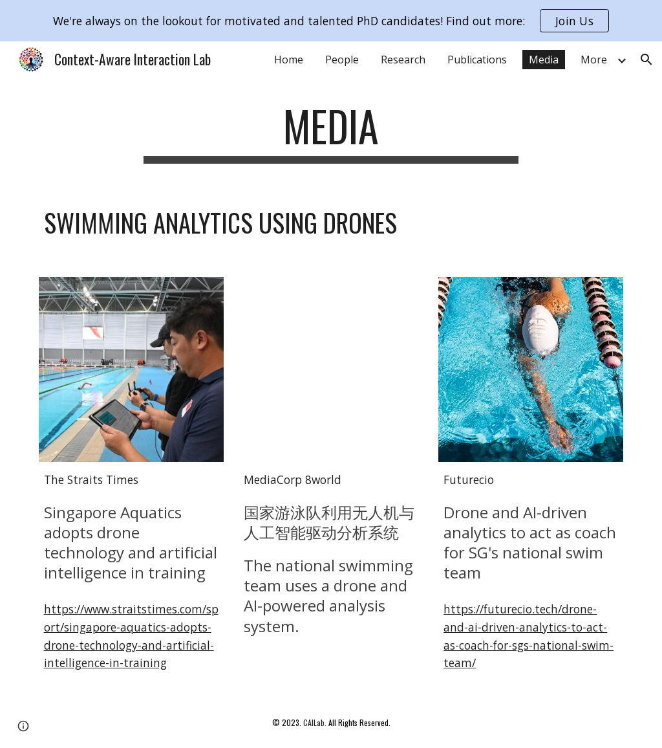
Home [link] (288, 59)
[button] (646, 59)
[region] (331, 20)
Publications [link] (477, 59)
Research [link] (403, 59)
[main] (330, 132)
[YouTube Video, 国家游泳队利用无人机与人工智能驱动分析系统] (331, 369)
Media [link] (544, 59)
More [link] (594, 59)
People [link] (342, 59)
